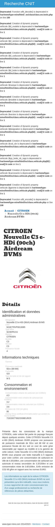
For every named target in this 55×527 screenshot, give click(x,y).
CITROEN (23, 210)
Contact (45, 524)
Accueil (9, 210)
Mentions (36, 524)
